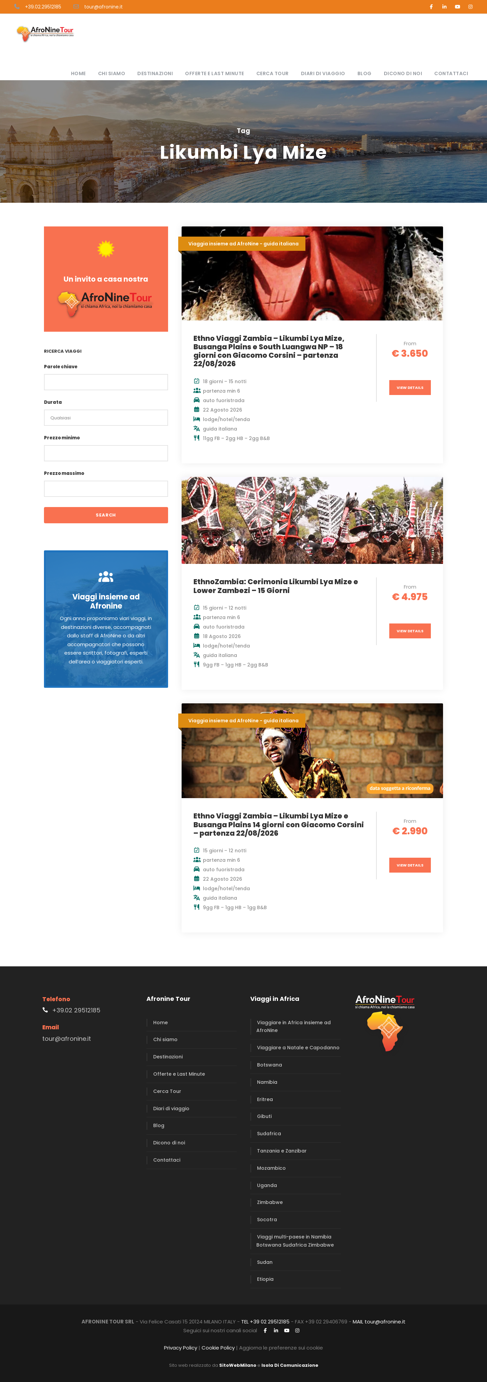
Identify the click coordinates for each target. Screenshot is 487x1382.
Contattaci (451, 73)
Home (78, 73)
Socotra (267, 1219)
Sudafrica (269, 1133)
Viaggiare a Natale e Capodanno (298, 1047)
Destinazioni (155, 73)
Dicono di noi (403, 73)
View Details (410, 387)
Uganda (267, 1185)
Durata (53, 402)
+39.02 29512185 (76, 1010)
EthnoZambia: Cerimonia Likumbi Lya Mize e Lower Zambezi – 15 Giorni (275, 586)
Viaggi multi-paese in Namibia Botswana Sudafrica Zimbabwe (295, 1240)
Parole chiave (60, 367)
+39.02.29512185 (43, 6)
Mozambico (271, 1168)
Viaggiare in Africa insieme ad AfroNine (293, 1026)
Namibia (267, 1082)
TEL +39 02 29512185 (265, 1321)
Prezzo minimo (62, 438)
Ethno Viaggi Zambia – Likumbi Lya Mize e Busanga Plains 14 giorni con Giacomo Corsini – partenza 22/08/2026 (278, 824)
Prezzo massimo (64, 473)
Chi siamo (111, 73)
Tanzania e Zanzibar (282, 1150)
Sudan (265, 1262)
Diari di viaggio (323, 73)
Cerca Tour (272, 73)
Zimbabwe (270, 1202)
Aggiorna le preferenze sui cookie (281, 1347)
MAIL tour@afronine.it (379, 1321)
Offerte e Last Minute (214, 73)
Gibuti (264, 1116)
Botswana (269, 1064)
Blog (364, 73)
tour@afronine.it (103, 6)
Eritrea (265, 1099)
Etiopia (265, 1279)
